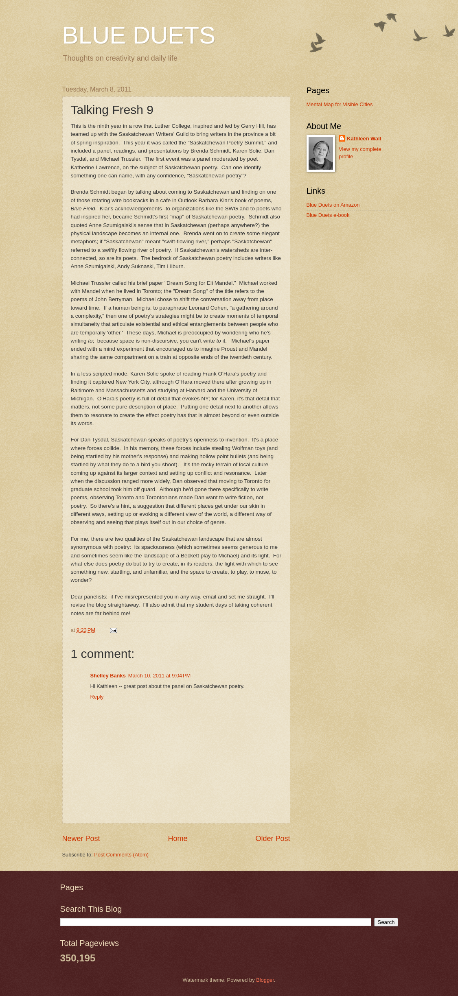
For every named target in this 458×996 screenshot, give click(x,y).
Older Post (272, 838)
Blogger (265, 980)
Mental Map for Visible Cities (340, 104)
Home (177, 838)
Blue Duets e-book (328, 215)
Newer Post (81, 838)
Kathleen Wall (364, 138)
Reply (97, 697)
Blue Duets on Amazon (333, 205)
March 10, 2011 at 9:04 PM (159, 676)
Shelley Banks (108, 676)
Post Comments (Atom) (121, 855)
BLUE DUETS (139, 35)
